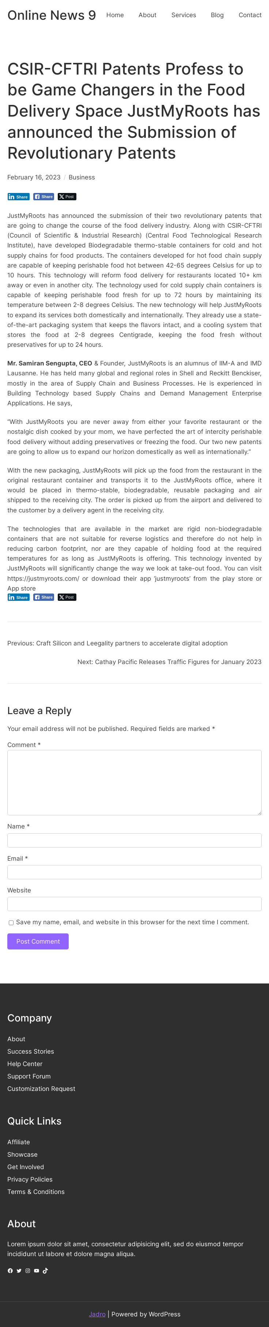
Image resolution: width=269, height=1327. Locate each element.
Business (82, 177)
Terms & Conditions (36, 1191)
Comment (24, 744)
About (16, 1039)
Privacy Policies (30, 1179)
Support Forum (29, 1076)
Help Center (24, 1064)
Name (18, 826)
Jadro (97, 1314)
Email (17, 858)
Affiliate (18, 1142)
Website (19, 890)
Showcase (22, 1154)
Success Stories (30, 1051)
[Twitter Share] (67, 196)
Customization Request (41, 1088)
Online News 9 (51, 15)
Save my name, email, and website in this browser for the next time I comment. (132, 922)
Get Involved (25, 1167)
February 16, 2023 (34, 177)
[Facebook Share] (43, 196)
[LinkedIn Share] (19, 196)
